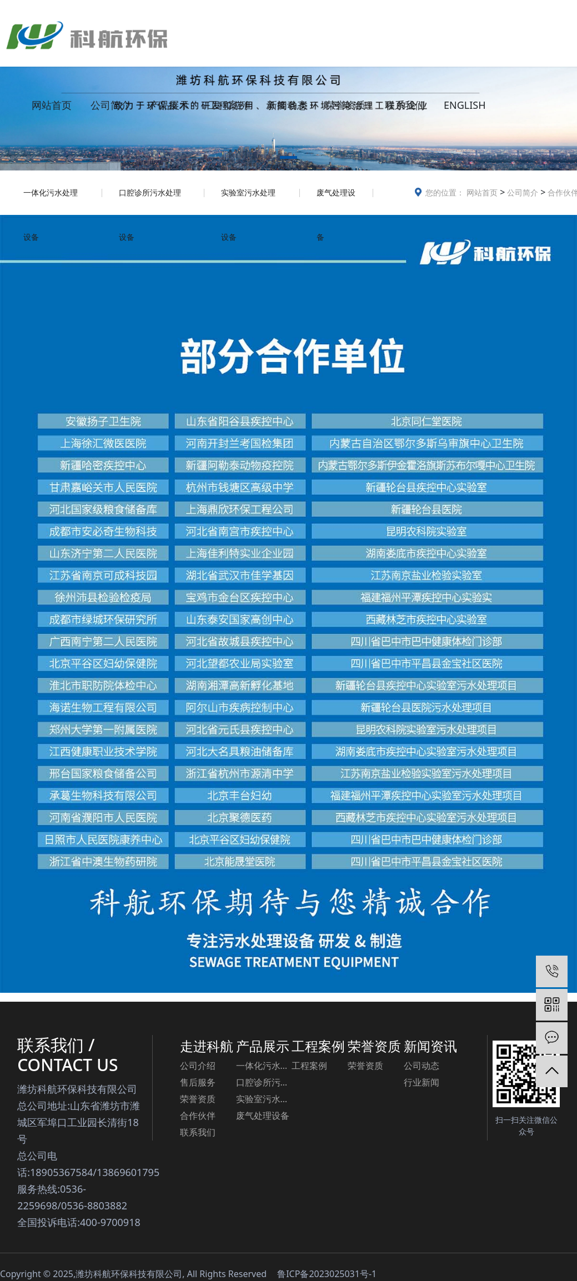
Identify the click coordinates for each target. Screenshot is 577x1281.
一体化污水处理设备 (50, 201)
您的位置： (444, 192)
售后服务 (197, 1082)
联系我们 (405, 105)
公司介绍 (197, 1065)
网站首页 (52, 105)
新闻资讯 (430, 1046)
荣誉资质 (346, 105)
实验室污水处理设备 (248, 201)
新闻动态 (287, 105)
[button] (288, 159)
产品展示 (169, 105)
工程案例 (228, 105)
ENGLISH (465, 105)
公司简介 (111, 105)
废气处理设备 (336, 201)
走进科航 (206, 1046)
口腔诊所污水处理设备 (150, 201)
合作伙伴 (197, 1115)
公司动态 (421, 1065)
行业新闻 (421, 1082)
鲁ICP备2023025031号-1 (327, 1274)
